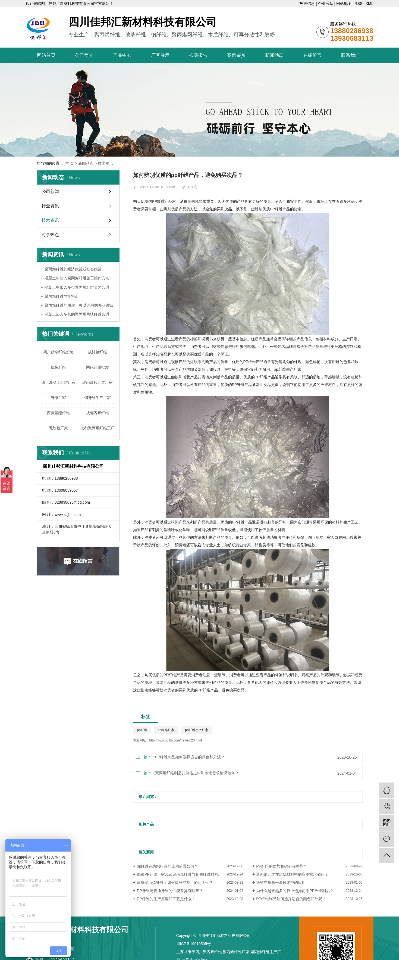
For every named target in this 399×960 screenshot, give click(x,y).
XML (369, 3)
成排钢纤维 (97, 352)
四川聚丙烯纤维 (208, 952)
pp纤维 (142, 730)
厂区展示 (160, 55)
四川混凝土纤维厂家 (58, 382)
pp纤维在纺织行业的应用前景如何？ (167, 866)
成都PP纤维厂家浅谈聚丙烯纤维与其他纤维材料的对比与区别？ (190, 874)
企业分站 (325, 3)
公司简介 (84, 55)
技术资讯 (105, 163)
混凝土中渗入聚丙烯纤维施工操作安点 (77, 278)
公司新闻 (50, 191)
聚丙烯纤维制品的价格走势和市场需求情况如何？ (197, 773)
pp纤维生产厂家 (196, 730)
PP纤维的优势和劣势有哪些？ (281, 866)
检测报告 (198, 55)
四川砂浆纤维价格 (58, 352)
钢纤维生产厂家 (97, 397)
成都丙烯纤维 (97, 413)
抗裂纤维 (58, 367)
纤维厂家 (58, 397)
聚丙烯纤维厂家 (236, 952)
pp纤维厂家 (166, 730)
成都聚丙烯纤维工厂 (97, 428)
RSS (358, 3)
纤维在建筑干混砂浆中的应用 (281, 882)
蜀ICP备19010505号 (193, 944)
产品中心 (122, 55)
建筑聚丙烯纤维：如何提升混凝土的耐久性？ (175, 882)
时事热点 (50, 234)
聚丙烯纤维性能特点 (62, 296)
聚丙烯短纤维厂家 (97, 382)
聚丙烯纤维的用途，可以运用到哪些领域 (79, 305)
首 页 (69, 163)
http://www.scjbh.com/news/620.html (175, 740)
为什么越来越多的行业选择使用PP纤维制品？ (295, 891)
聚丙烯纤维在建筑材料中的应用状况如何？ (292, 874)
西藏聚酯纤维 (58, 413)
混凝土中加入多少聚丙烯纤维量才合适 (77, 287)
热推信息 (307, 3)
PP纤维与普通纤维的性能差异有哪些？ (170, 891)
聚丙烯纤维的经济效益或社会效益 (73, 269)
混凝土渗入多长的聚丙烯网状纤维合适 (77, 314)
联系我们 (350, 55)
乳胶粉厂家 (58, 428)
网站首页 (46, 55)
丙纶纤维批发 (97, 367)
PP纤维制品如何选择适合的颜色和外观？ (190, 757)
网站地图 (343, 3)
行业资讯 (50, 206)
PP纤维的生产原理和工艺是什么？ (166, 899)
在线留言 (312, 55)
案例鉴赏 (236, 55)
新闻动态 (274, 55)
